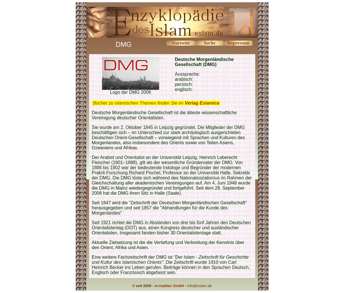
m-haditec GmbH (169, 286)
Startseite (181, 43)
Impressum (238, 43)
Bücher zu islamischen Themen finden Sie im (156, 103)
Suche (209, 43)
